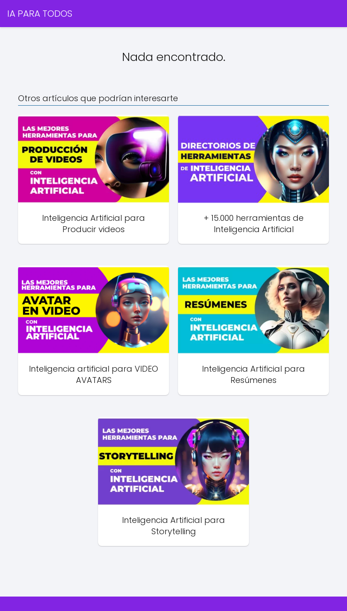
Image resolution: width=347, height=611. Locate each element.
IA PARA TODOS (39, 13)
